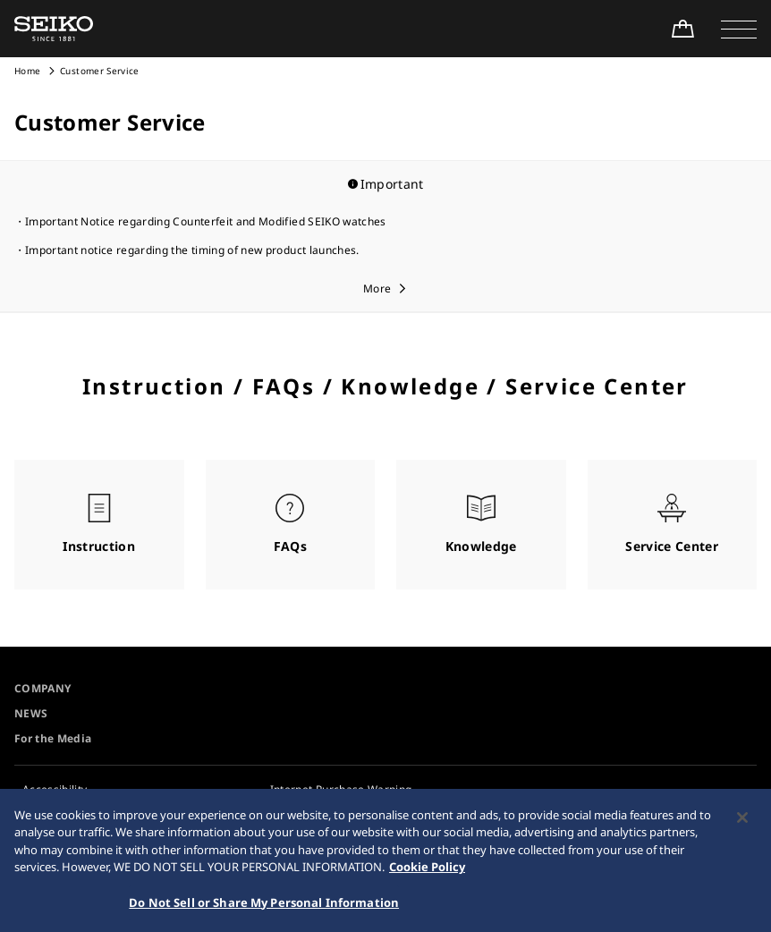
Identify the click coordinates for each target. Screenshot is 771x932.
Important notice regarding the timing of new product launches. (192, 250)
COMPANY (42, 688)
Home (27, 70)
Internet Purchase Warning (341, 789)
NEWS (30, 713)
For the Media (53, 738)
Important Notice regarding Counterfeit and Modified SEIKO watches (205, 221)
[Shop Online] (682, 28)
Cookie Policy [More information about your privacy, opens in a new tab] (427, 872)
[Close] (742, 823)
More (377, 288)
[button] (739, 28)
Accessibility (55, 789)
